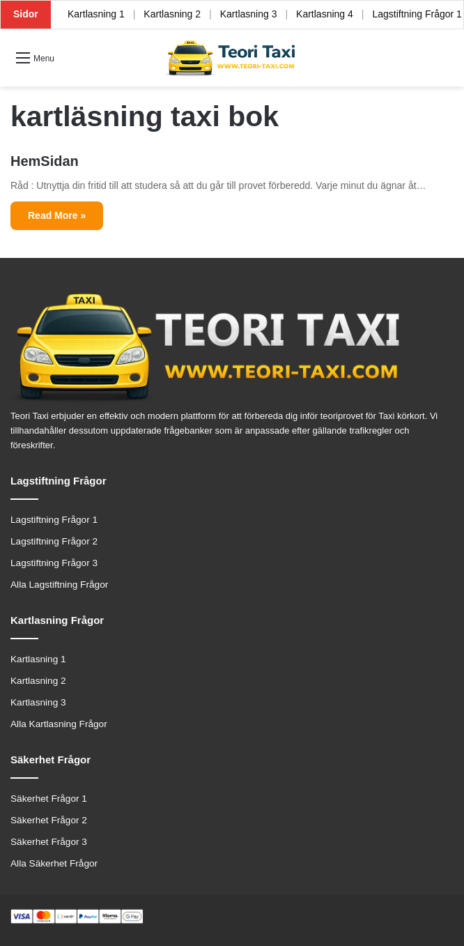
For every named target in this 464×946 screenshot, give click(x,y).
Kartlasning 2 (172, 14)
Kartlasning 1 (96, 14)
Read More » (57, 215)
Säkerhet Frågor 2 (48, 820)
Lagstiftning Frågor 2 (54, 541)
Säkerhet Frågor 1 (48, 798)
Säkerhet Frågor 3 (48, 842)
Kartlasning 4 (324, 14)
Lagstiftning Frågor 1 (54, 519)
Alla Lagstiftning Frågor (59, 584)
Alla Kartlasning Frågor (58, 724)
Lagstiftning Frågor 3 (54, 563)
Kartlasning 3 (248, 14)
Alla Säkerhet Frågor (54, 863)
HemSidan (44, 161)
